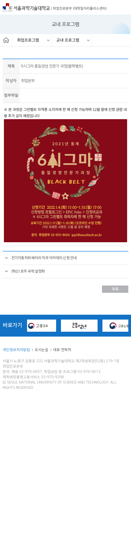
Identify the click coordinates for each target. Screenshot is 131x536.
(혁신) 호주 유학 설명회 (28, 405)
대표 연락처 (62, 483)
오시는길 (42, 483)
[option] (31, 40)
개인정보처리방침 (16, 483)
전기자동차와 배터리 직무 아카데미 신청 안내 (44, 391)
